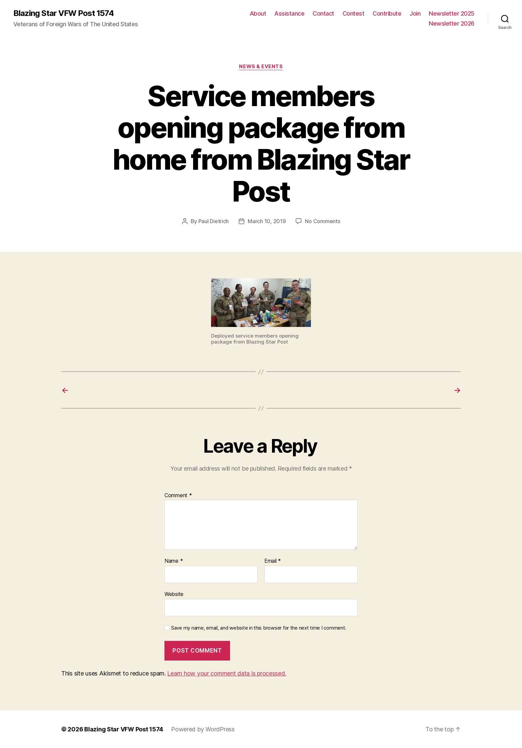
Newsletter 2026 (451, 23)
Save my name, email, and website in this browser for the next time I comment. (258, 628)
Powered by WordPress (203, 729)
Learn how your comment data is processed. (226, 673)
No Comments (322, 221)
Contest (354, 13)
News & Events (261, 67)
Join (414, 13)
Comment (178, 496)
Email (272, 561)
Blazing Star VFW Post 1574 (63, 13)
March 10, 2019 (267, 221)
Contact (323, 13)
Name (173, 561)
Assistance (289, 13)
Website (173, 594)
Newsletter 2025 (451, 13)
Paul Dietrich (213, 221)
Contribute (387, 13)
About (258, 13)
